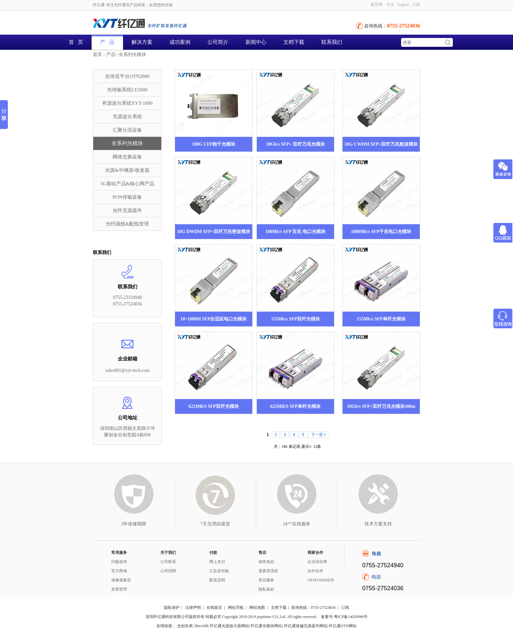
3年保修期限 (133, 523)
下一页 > (318, 434)
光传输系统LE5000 (127, 89)
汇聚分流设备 (127, 130)
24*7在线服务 (296, 523)
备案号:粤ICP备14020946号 (344, 616)
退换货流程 (268, 571)
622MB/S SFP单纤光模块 (295, 406)
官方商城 (119, 571)
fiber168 (201, 626)
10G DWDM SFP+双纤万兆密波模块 (213, 231)
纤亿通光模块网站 (266, 626)
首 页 (76, 42)
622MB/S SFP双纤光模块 (213, 406)
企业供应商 (317, 561)
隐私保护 (172, 607)
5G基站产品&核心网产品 (127, 183)
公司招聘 (168, 571)
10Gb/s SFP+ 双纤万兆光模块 (295, 144)
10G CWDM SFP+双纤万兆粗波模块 (381, 144)
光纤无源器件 (127, 210)
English (403, 4)
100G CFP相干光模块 (214, 144)
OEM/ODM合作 (321, 580)
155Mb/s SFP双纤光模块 (295, 319)
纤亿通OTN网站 (343, 626)
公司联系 (168, 561)
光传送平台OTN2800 (127, 76)
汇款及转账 (219, 571)
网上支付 (217, 561)
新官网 (376, 4)
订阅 (416, 4)
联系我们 (331, 42)
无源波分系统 (127, 116)
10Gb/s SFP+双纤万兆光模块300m (381, 406)
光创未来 (185, 626)
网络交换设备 (127, 156)
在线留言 (214, 607)
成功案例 (179, 42)
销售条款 (266, 561)
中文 (390, 4)
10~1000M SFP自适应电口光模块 (214, 319)
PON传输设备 (127, 197)
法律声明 (193, 607)
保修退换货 (121, 580)
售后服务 (266, 580)
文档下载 (293, 42)
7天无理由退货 (215, 523)
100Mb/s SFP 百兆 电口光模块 (295, 231)
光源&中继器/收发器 (127, 170)
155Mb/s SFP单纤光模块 (381, 319)
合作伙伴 (315, 571)
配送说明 (217, 580)
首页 (97, 54)
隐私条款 (266, 589)
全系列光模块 (132, 54)
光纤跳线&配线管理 (127, 224)
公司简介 (217, 42)
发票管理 (119, 589)
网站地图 (257, 607)
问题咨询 (119, 561)
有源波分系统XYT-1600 (127, 103)
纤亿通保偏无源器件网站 (305, 626)
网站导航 (236, 607)
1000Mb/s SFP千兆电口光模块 (381, 231)
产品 (110, 54)
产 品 (107, 42)
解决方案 (142, 42)
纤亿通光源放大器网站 (229, 626)
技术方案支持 (378, 523)
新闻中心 (255, 42)
